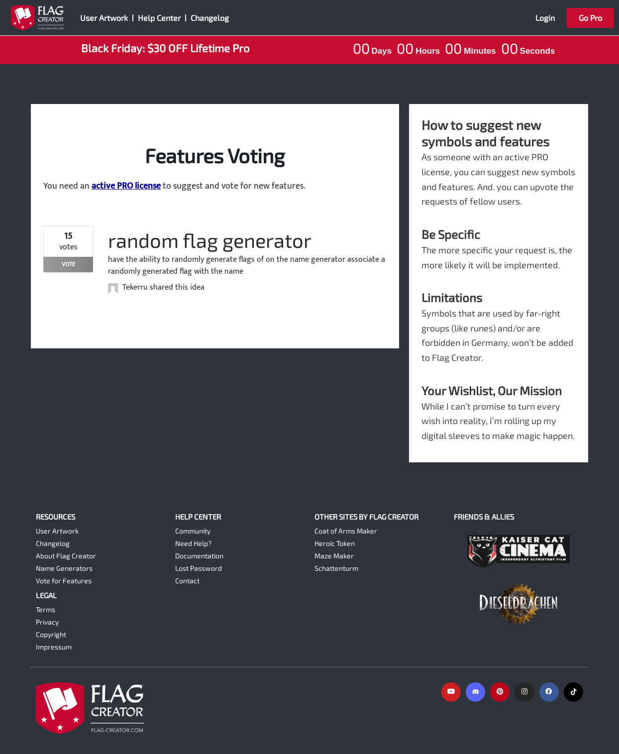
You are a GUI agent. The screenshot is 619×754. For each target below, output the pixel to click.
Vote (68, 264)
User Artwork (104, 17)
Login (545, 17)
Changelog (210, 17)
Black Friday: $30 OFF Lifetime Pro (165, 48)
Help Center (159, 17)
